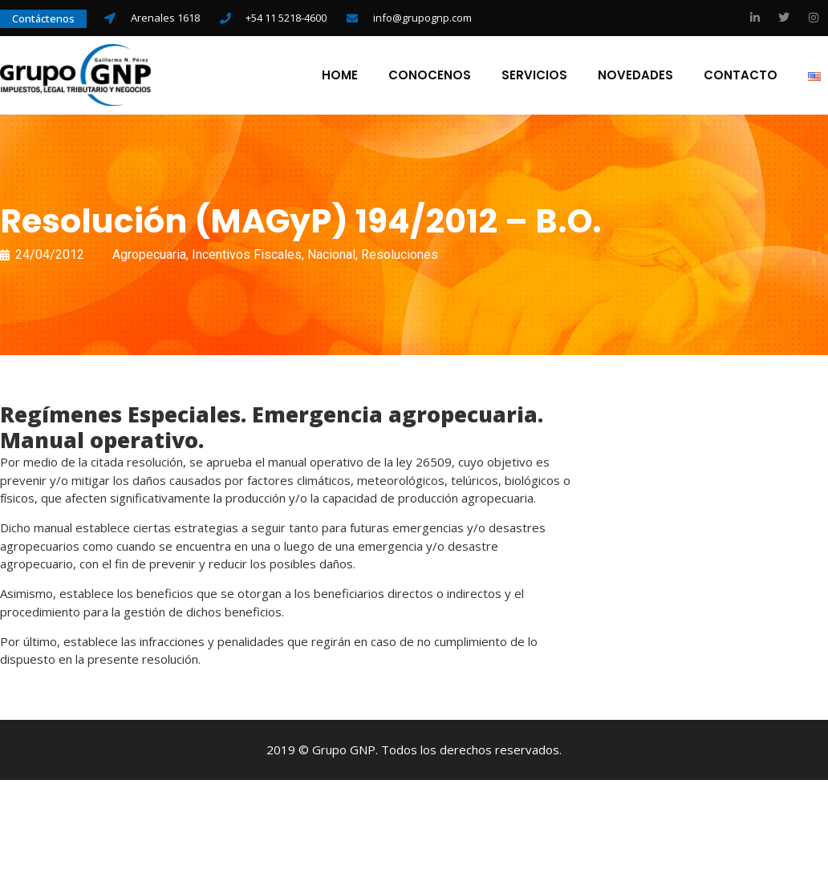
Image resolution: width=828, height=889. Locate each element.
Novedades (634, 77)
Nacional (331, 257)
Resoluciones (399, 257)
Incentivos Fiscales (247, 257)
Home (339, 77)
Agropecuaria (149, 257)
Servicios (533, 77)
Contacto (740, 77)
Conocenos (429, 77)
